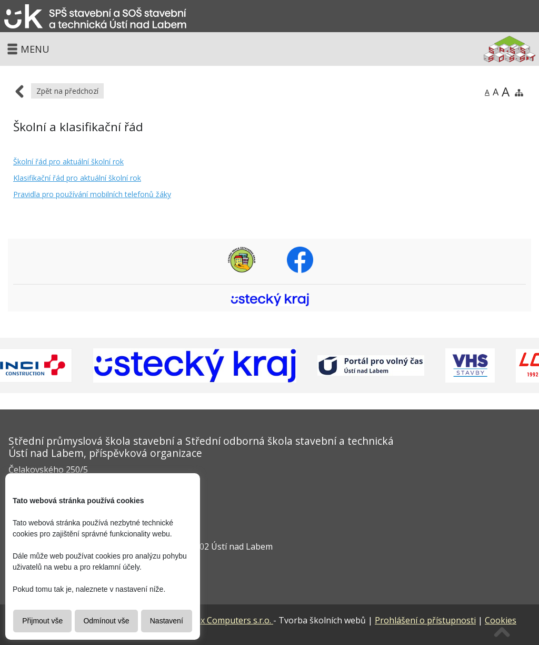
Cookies (500, 620)
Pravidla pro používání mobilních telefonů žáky (92, 194)
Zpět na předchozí (67, 91)
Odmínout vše (106, 621)
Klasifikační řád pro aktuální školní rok (77, 178)
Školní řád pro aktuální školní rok (68, 162)
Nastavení (166, 621)
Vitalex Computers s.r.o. (206, 620)
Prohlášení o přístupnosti (425, 620)
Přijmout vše (42, 621)
